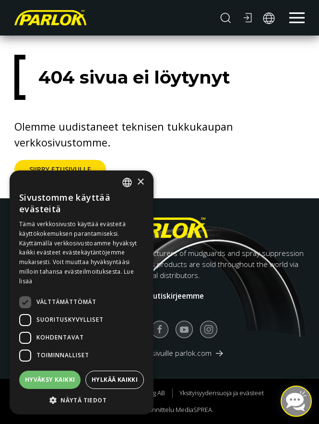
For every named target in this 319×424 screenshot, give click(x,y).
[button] (226, 17)
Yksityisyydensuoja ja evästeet (221, 392)
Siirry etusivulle (60, 169)
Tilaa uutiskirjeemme (167, 296)
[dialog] (82, 292)
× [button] (140, 182)
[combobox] (127, 182)
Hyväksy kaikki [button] (50, 380)
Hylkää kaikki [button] (115, 380)
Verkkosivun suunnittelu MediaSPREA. (159, 409)
